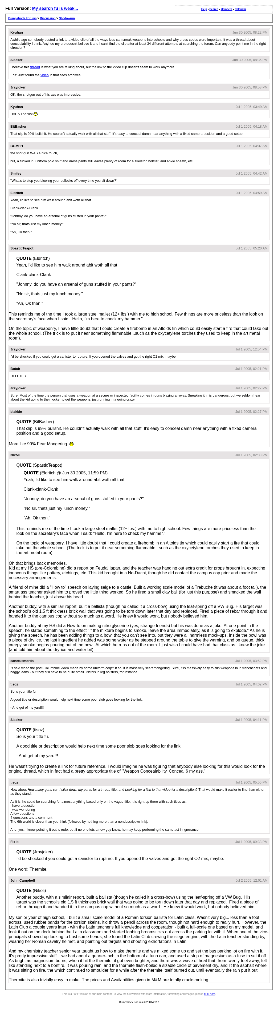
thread (35, 67)
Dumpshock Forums (22, 18)
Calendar (240, 9)
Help (204, 9)
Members (226, 9)
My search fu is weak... (55, 8)
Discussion (48, 18)
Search (213, 9)
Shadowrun (67, 18)
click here (209, 993)
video (44, 75)
